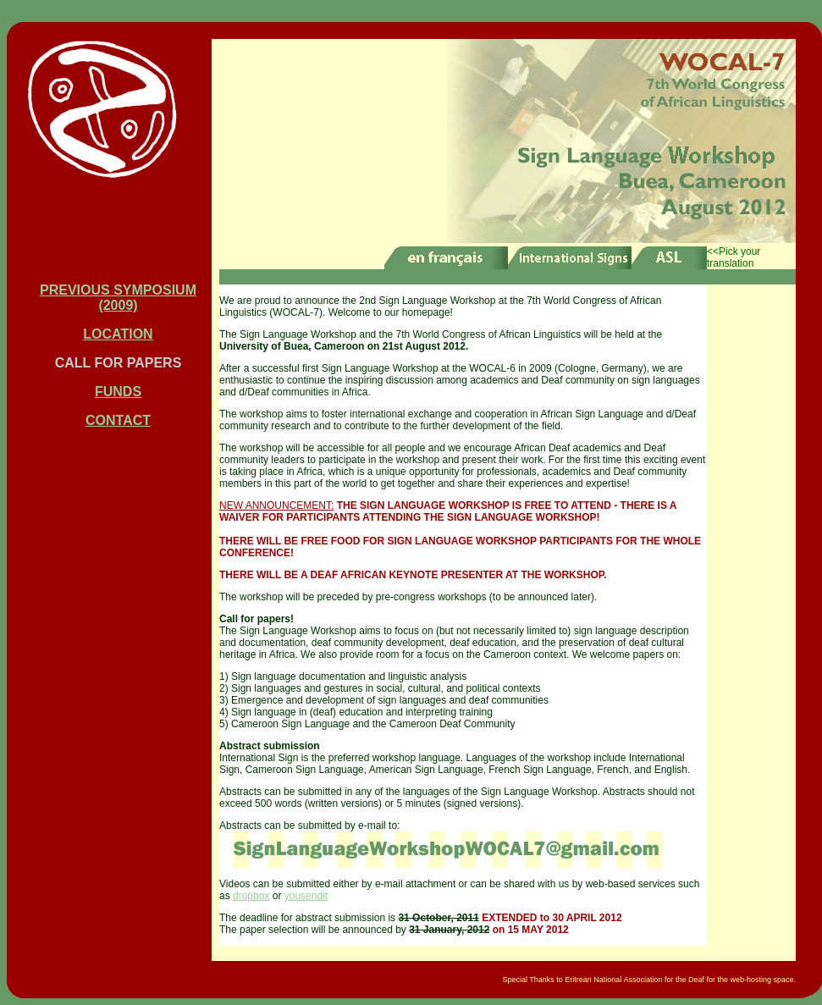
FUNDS (118, 391)
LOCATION (117, 334)
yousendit (306, 896)
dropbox (251, 896)
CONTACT (118, 420)
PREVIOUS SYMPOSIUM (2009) (118, 297)
